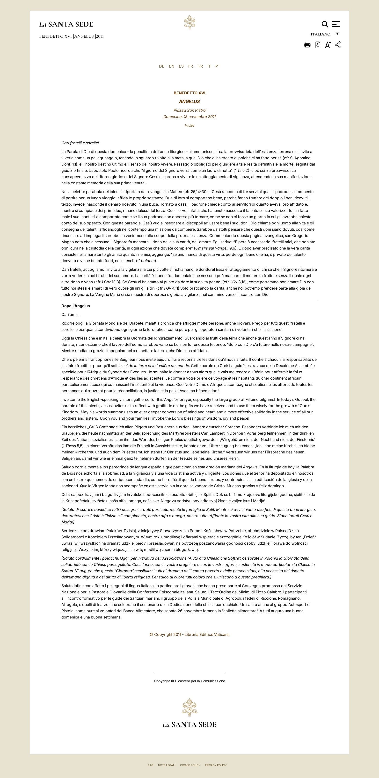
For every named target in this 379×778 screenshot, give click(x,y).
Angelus (84, 36)
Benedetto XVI (56, 36)
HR (200, 66)
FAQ (150, 765)
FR (190, 66)
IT (209, 66)
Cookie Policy (190, 765)
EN (171, 66)
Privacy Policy (215, 765)
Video (189, 125)
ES (181, 66)
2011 (100, 36)
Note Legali (166, 765)
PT (217, 66)
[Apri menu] (335, 24)
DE (161, 66)
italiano (321, 35)
